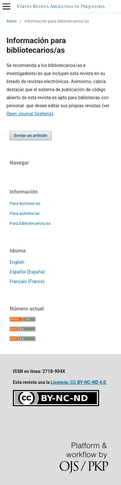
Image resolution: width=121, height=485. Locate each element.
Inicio (11, 21)
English (17, 262)
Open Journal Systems (29, 113)
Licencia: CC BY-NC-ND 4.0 (79, 382)
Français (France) (27, 281)
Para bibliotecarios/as (30, 223)
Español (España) (27, 271)
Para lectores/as (25, 203)
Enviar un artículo (30, 135)
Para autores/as (25, 213)
